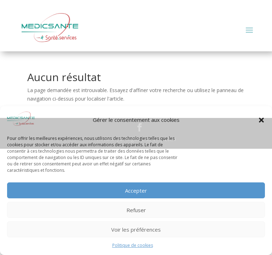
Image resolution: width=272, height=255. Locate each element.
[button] (261, 120)
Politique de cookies (132, 245)
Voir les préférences (136, 229)
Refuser (136, 210)
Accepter (136, 190)
